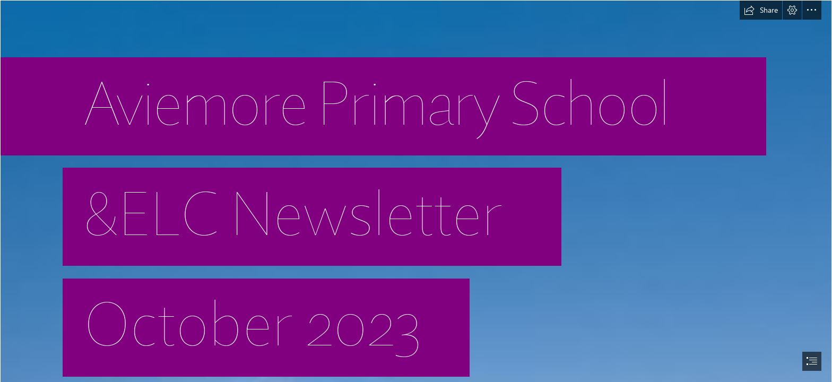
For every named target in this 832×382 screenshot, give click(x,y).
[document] (416, 191)
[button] (761, 10)
